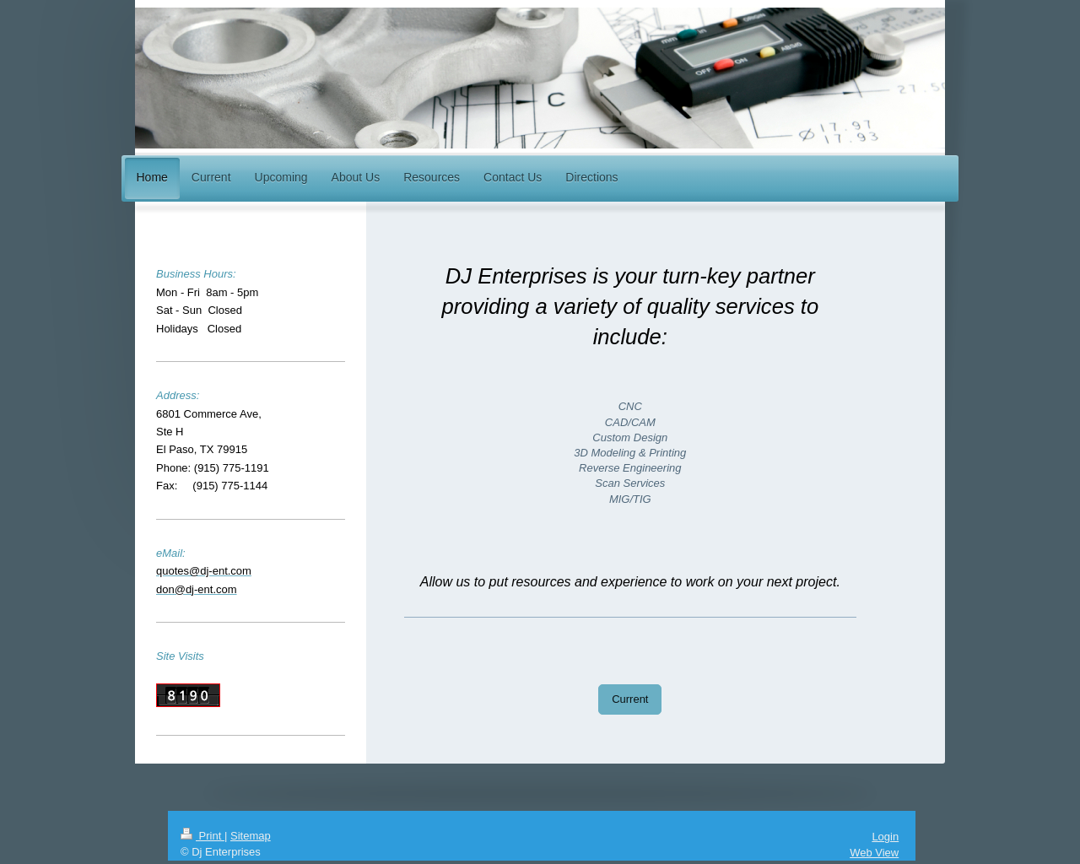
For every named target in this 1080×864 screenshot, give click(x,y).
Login (885, 836)
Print (202, 835)
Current (630, 699)
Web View (874, 852)
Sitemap (250, 835)
